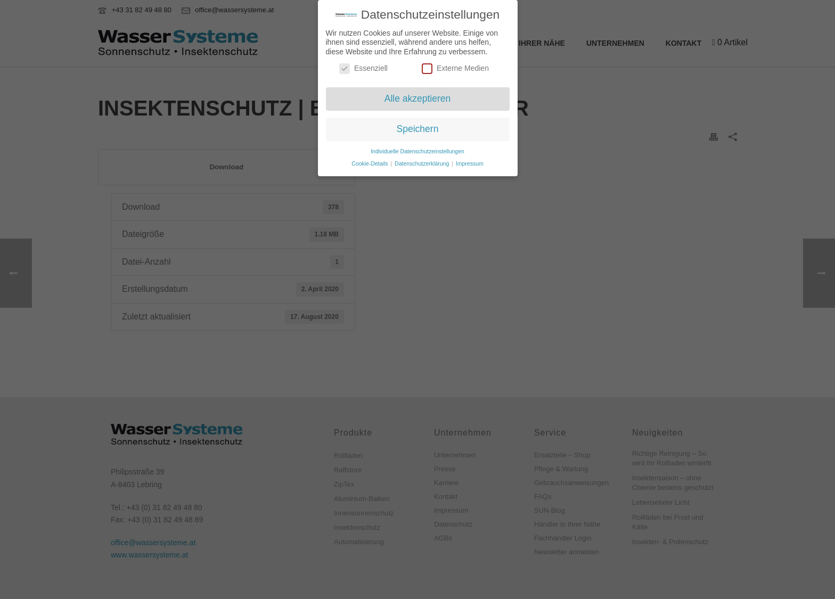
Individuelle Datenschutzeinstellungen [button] (417, 149)
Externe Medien (455, 67)
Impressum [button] (470, 161)
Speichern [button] (418, 127)
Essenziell (363, 67)
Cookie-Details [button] (370, 161)
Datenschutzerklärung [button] (423, 161)
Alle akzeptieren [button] (417, 97)
